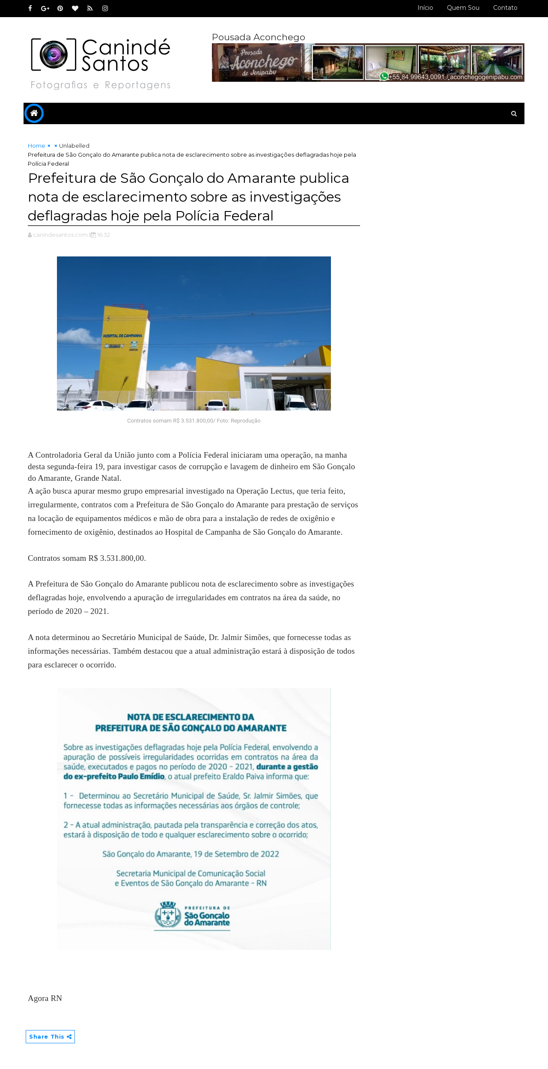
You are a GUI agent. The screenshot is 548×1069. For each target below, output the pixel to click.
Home (36, 145)
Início (425, 8)
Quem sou (463, 8)
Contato (505, 8)
